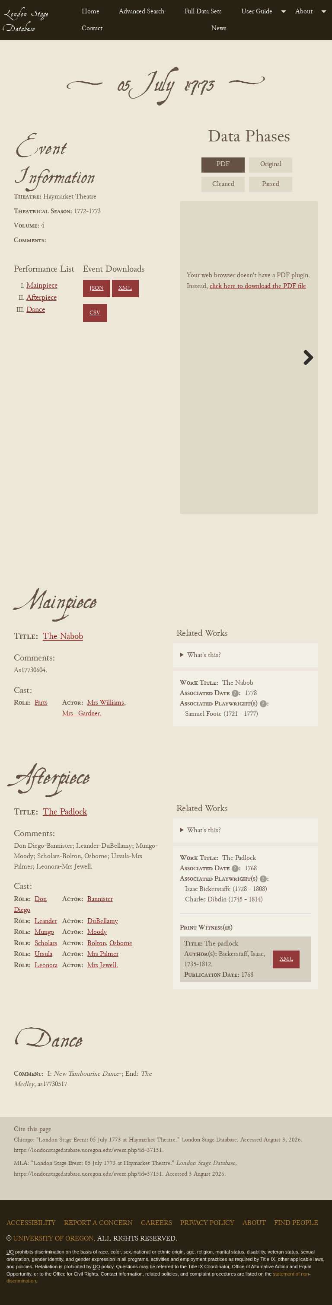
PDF (223, 164)
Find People (296, 1223)
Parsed (270, 184)
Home (90, 11)
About (304, 11)
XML (125, 288)
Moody (97, 932)
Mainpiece (41, 286)
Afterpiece (41, 298)
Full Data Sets (203, 11)
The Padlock (65, 812)
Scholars (46, 943)
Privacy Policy (207, 1223)
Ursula (43, 954)
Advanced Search (142, 11)
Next (305, 357)
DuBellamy (102, 921)
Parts (41, 702)
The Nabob (63, 636)
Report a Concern (98, 1223)
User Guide (256, 11)
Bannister (100, 899)
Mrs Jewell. (102, 965)
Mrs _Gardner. (82, 713)
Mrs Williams (105, 702)
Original (270, 164)
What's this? (204, 655)
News (219, 28)
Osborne (120, 943)
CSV (94, 313)
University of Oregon (53, 1238)
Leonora (46, 965)
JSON (96, 288)
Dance (35, 310)
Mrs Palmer (102, 954)
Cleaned (223, 184)
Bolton (96, 943)
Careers (156, 1223)
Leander (46, 921)
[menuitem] (93, 11)
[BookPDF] (249, 357)
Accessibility (31, 1223)
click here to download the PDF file (258, 286)
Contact (92, 28)
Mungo (44, 932)
